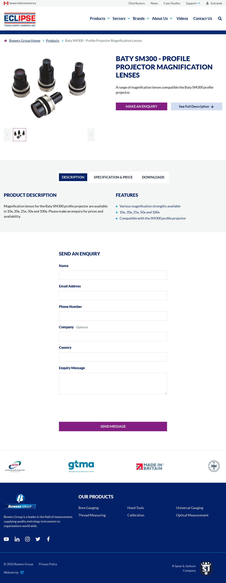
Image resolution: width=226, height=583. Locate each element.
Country (65, 347)
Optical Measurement (192, 515)
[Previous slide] (7, 134)
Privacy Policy (48, 564)
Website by (14, 573)
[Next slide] (91, 134)
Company (66, 327)
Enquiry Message (72, 368)
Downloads (153, 177)
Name (63, 266)
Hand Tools (135, 508)
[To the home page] (22, 40)
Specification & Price (113, 177)
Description (73, 177)
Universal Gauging (189, 508)
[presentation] (88, 408)
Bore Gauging (88, 508)
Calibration (135, 515)
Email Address (70, 286)
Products (52, 41)
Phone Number (70, 307)
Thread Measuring (92, 515)
